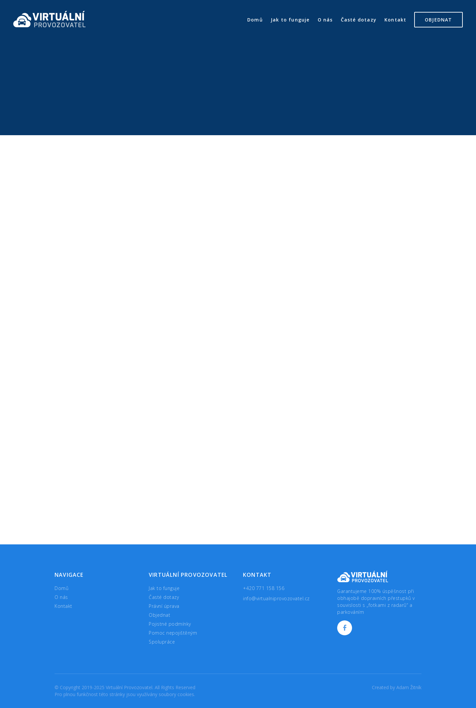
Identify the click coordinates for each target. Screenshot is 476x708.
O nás (325, 20)
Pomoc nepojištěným (173, 633)
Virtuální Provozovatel (49, 19)
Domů (255, 20)
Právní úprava (164, 606)
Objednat (438, 20)
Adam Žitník (408, 687)
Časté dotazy (359, 20)
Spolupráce (162, 642)
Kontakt (395, 20)
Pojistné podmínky (170, 624)
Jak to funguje (290, 20)
